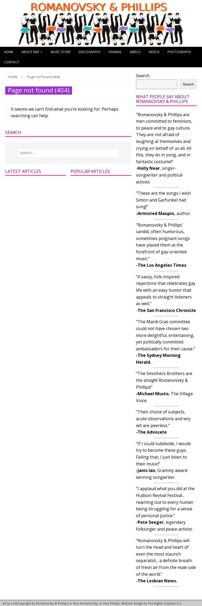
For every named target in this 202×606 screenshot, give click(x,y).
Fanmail (115, 52)
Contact (11, 62)
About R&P (30, 52)
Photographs (179, 52)
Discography (89, 52)
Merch (135, 52)
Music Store (60, 52)
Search (142, 76)
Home (8, 52)
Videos (154, 52)
